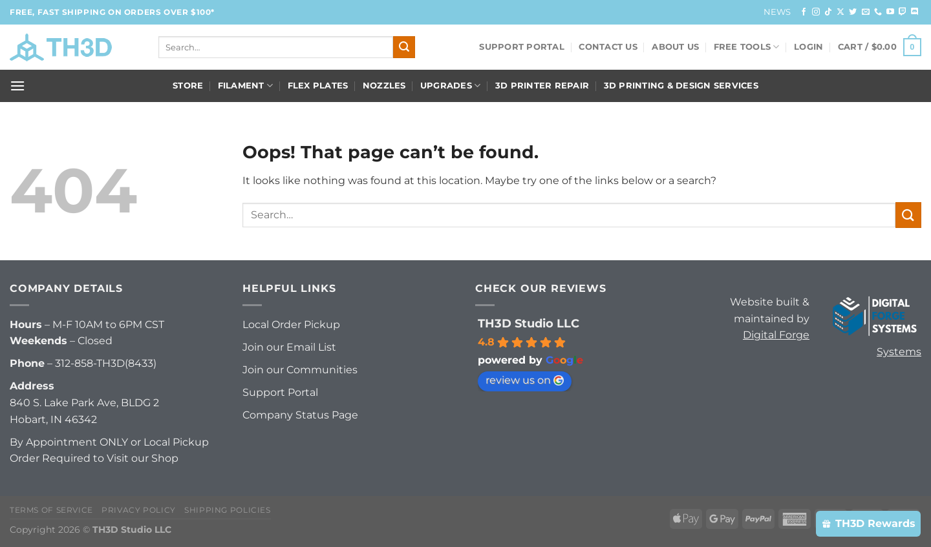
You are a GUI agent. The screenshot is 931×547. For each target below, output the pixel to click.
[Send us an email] (866, 12)
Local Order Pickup (291, 324)
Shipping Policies (227, 510)
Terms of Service (51, 510)
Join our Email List (289, 347)
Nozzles (384, 85)
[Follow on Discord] (915, 12)
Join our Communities (300, 370)
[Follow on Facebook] (804, 12)
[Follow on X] (840, 12)
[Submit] (404, 47)
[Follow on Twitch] (902, 12)
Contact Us (608, 47)
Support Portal (521, 47)
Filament (245, 85)
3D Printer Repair (542, 85)
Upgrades (450, 85)
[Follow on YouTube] (890, 12)
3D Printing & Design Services (681, 85)
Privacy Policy (139, 510)
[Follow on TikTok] (828, 12)
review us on (525, 380)
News (777, 12)
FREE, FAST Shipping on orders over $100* (112, 12)
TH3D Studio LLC (528, 323)
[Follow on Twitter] (853, 12)
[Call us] (878, 12)
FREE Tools (747, 47)
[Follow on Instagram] (816, 12)
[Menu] (17, 85)
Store (188, 85)
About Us (675, 47)
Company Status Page (300, 415)
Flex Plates (318, 85)
